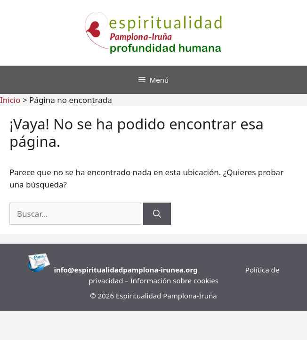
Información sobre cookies (174, 280)
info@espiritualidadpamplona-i (108, 269)
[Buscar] (157, 214)
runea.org (180, 269)
